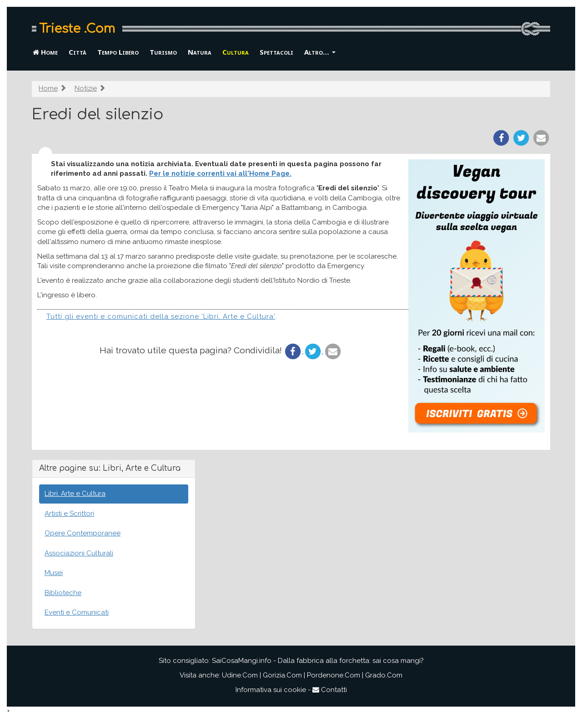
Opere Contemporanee (82, 533)
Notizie (86, 88)
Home (45, 51)
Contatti (329, 690)
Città (77, 51)
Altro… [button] (320, 51)
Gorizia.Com (282, 675)
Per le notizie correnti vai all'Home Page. (220, 173)
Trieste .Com (77, 29)
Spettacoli (276, 51)
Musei (54, 573)
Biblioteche (63, 593)
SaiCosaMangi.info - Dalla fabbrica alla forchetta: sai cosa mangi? (318, 661)
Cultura (235, 51)
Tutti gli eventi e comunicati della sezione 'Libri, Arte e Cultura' (160, 316)
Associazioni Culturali (79, 553)
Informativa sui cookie (271, 690)
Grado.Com (383, 675)
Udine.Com (240, 675)
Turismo (163, 51)
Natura (199, 51)
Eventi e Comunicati (77, 612)
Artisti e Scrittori (69, 513)
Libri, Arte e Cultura (75, 493)
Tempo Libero (118, 51)
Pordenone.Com (333, 675)
